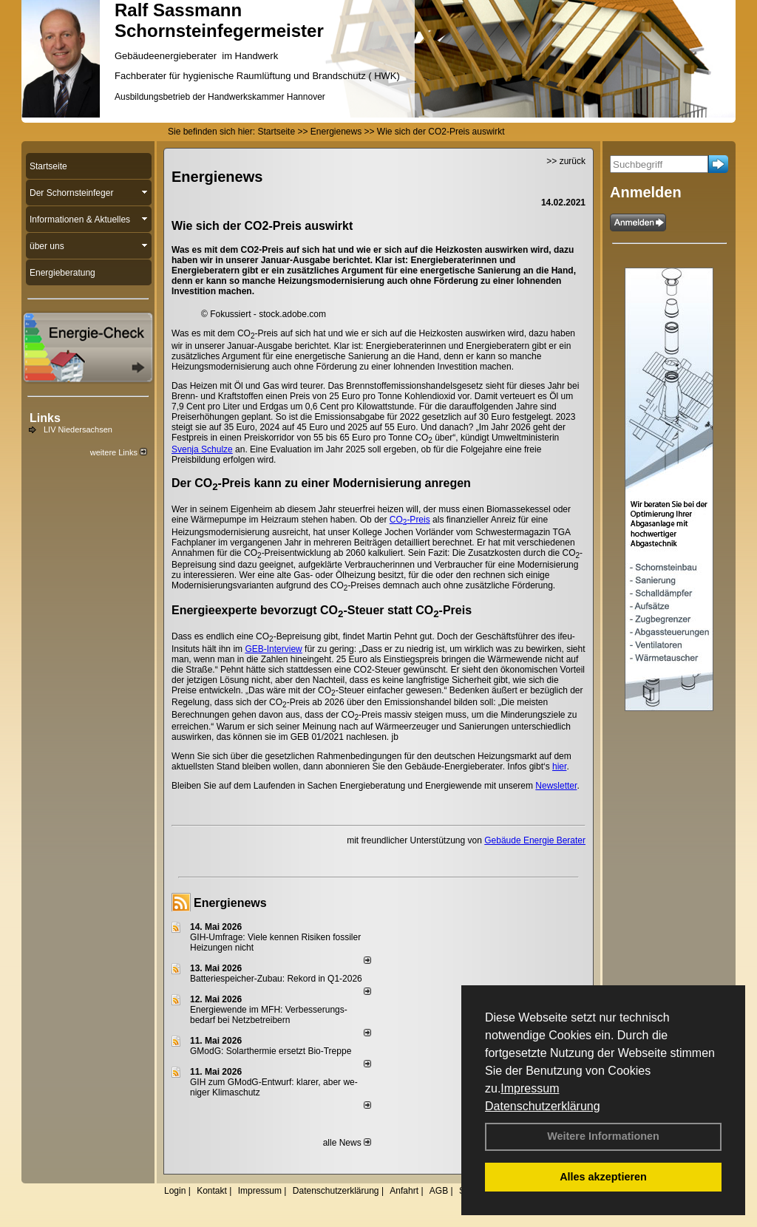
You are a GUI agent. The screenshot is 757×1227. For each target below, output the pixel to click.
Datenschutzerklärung (542, 1106)
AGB (439, 1191)
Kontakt (212, 1191)
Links (45, 418)
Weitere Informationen (603, 1136)
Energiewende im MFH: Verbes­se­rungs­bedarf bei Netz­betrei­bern (268, 1015)
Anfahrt (404, 1191)
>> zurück (565, 161)
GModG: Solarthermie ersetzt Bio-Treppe (270, 1051)
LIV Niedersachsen (78, 429)
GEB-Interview (273, 649)
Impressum (529, 1088)
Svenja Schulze (202, 449)
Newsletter (556, 786)
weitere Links (118, 452)
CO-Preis (410, 519)
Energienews (230, 903)
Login (175, 1191)
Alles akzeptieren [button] (603, 1177)
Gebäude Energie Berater (534, 840)
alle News (347, 1143)
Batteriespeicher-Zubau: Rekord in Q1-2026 (276, 978)
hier (559, 766)
